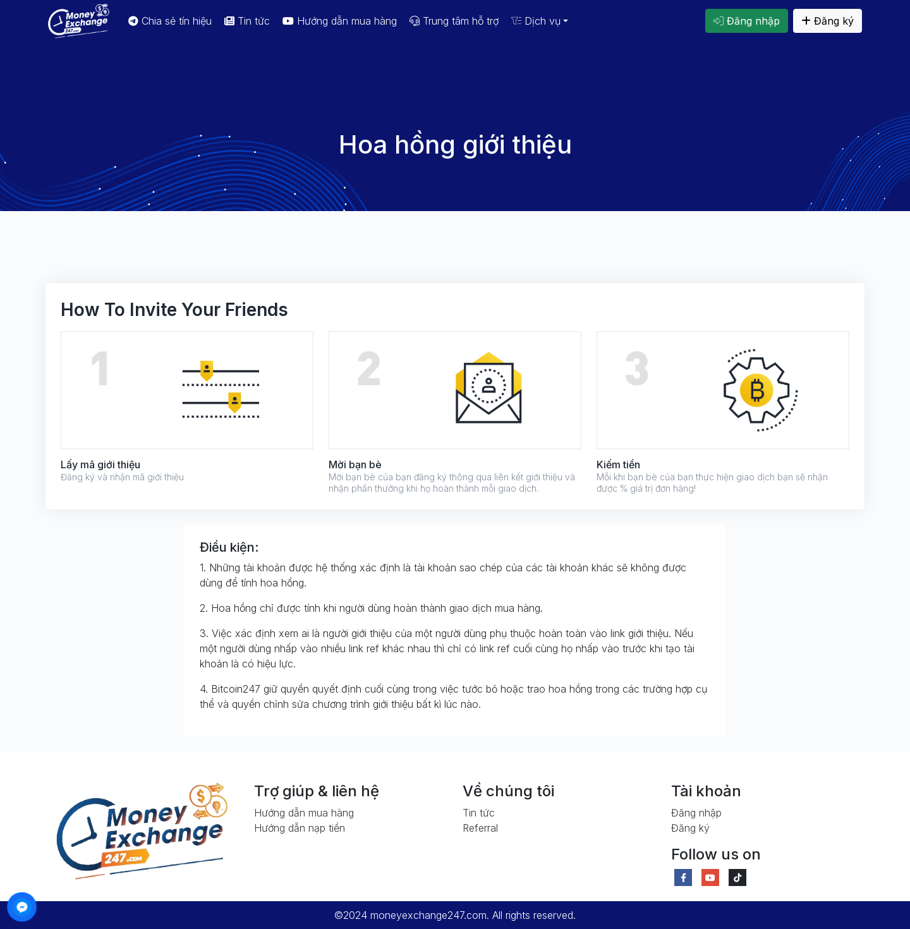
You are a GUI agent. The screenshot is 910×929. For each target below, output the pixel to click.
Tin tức (247, 21)
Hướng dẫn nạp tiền (299, 828)
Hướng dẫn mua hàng (339, 21)
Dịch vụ (536, 21)
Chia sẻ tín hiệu (170, 21)
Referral (480, 828)
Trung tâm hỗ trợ (454, 21)
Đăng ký (827, 21)
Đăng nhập (746, 21)
